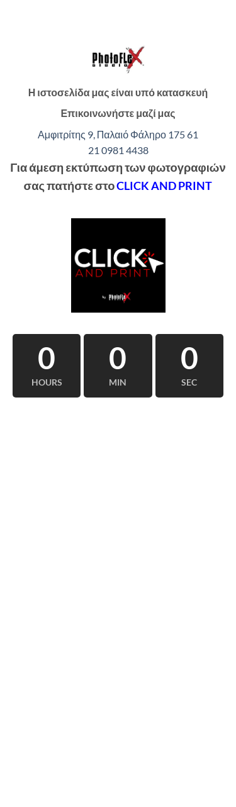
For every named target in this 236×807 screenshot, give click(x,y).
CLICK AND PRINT (164, 185)
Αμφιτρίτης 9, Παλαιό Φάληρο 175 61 (118, 134)
